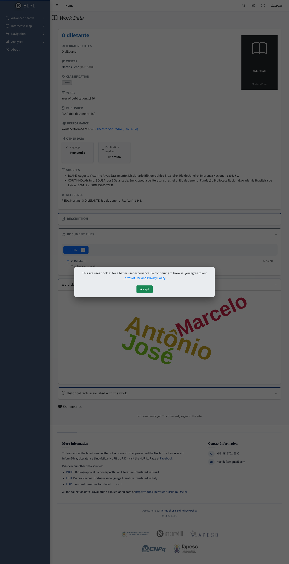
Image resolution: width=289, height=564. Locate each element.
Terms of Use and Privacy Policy (144, 278)
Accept (144, 289)
